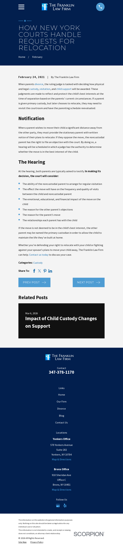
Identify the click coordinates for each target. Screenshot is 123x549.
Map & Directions (61, 459)
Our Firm (61, 401)
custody (33, 89)
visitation (45, 89)
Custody (38, 262)
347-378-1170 (61, 372)
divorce (39, 84)
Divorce (61, 408)
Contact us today (38, 254)
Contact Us (61, 422)
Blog (61, 415)
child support (64, 89)
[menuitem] (22, 542)
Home (61, 394)
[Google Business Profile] (58, 505)
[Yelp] (65, 505)
